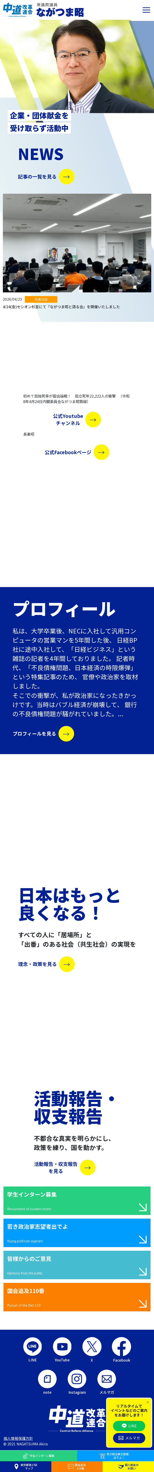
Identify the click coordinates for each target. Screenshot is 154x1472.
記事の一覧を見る (37, 176)
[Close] (147, 1402)
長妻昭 (28, 434)
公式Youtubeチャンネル (68, 419)
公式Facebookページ (68, 452)
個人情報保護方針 (18, 1438)
